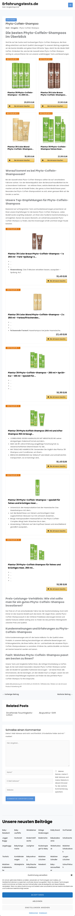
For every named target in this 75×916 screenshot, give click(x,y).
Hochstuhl (18, 842)
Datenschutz (33, 913)
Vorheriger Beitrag (11, 698)
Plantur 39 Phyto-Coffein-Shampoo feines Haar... (53, 148)
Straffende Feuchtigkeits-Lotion (19, 717)
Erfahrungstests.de (20, 3)
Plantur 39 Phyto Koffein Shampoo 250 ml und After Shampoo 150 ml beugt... (36, 434)
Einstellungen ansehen (37, 907)
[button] (71, 875)
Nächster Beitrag (64, 698)
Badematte (42, 842)
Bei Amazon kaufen (22, 106)
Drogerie (11, 20)
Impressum (43, 913)
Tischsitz (5, 860)
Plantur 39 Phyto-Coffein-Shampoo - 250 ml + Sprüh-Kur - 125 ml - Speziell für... (37, 376)
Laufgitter (30, 850)
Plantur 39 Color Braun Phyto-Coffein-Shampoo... (54, 93)
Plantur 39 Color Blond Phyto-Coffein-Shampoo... (21, 148)
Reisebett (42, 868)
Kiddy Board (55, 834)
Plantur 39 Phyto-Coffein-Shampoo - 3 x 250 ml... (20, 93)
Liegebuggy (6, 850)
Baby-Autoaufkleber (55, 871)
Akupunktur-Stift (47, 716)
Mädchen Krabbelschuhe (7, 871)
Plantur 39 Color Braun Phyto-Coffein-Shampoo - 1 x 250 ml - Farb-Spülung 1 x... (36, 255)
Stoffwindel (67, 834)
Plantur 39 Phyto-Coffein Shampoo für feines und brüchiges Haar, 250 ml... (35, 569)
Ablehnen (37, 901)
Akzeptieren (37, 895)
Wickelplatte (19, 868)
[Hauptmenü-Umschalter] (70, 5)
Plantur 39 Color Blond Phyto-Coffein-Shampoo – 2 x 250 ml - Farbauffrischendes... (36, 317)
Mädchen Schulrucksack (68, 853)
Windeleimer (31, 834)
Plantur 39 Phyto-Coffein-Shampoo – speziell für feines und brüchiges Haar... (34, 504)
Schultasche (67, 842)
